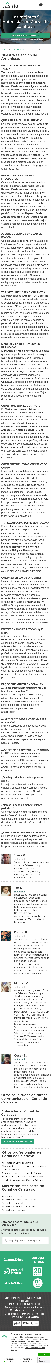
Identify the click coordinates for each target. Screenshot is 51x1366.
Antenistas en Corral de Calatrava (17, 1163)
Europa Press (37, 1260)
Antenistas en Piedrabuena (15, 1210)
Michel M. (21, 983)
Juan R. (20, 855)
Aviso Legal (24, 1301)
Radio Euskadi (13, 1271)
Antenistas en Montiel (12, 1203)
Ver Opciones (42, 1360)
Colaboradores (12, 1314)
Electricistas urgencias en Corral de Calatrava (23, 1176)
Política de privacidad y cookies (24, 1304)
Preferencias (27, 1359)
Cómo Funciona (12, 1298)
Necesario (10, 1359)
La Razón (13, 1283)
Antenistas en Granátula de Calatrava (19, 1199)
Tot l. (18, 887)
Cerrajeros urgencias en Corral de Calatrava (22, 1173)
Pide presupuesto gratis (25, 35)
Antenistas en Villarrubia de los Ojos (18, 1206)
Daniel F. (21, 932)
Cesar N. (20, 1055)
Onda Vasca (37, 1283)
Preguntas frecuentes (33, 1298)
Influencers (27, 1314)
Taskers (4, 50)
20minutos (37, 1271)
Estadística (10, 1361)
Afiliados (40, 1314)
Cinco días (13, 1260)
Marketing (27, 1361)
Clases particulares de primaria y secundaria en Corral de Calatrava (24, 1168)
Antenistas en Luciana (12, 1196)
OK (44, 1354)
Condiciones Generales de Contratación (24, 1307)
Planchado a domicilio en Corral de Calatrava (23, 1180)
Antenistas (19, 50)
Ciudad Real (33, 50)
